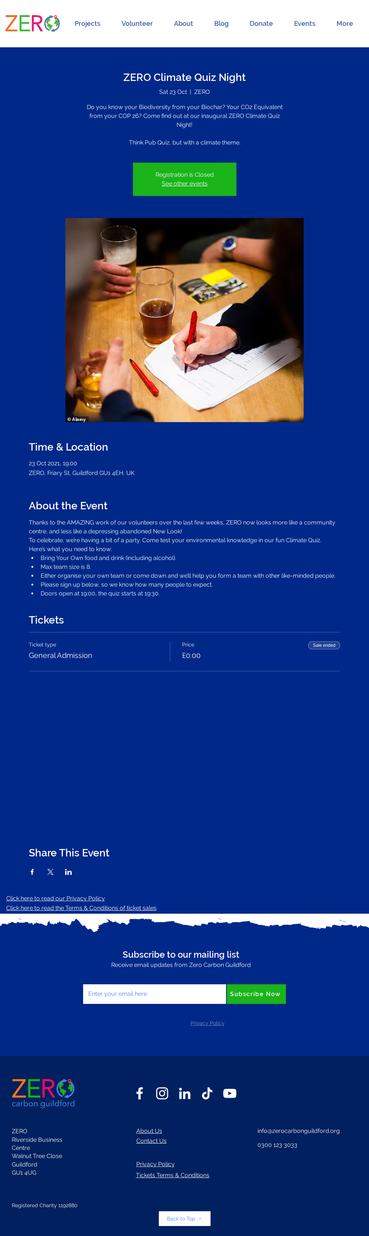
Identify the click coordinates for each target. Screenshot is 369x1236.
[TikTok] (207, 1093)
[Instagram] (162, 1093)
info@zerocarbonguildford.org (298, 1130)
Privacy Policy (155, 1164)
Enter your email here (112, 976)
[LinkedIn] (185, 1093)
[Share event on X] (50, 872)
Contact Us (151, 1140)
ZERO (19, 1131)
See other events (185, 183)
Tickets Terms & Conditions (172, 1175)
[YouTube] (230, 1093)
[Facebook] (139, 1093)
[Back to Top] (185, 1218)
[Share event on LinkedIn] (68, 872)
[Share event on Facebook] (32, 872)
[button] (87, 23)
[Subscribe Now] (256, 994)
